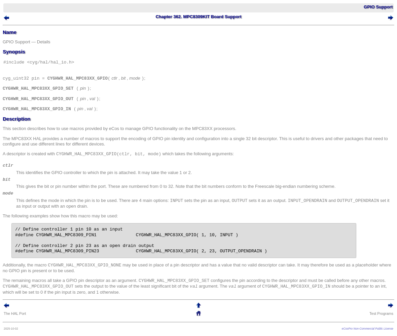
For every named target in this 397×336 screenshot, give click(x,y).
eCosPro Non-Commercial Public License (367, 328)
